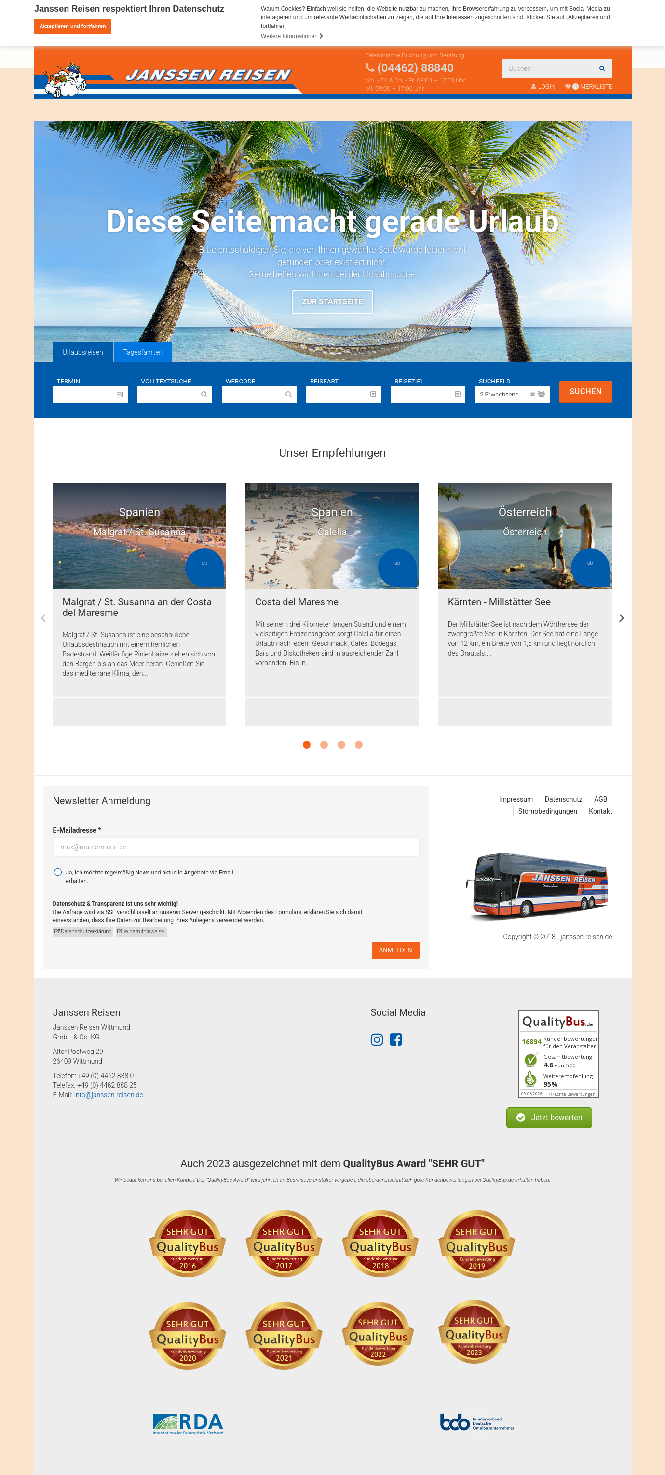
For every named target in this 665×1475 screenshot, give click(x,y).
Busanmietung (144, 109)
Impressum (516, 799)
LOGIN (543, 86)
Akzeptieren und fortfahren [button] (73, 26)
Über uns (207, 109)
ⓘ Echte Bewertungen (572, 1094)
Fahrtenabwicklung (281, 109)
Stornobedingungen (547, 811)
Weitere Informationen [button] (292, 36)
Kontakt (432, 109)
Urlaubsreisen (83, 352)
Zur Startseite (332, 301)
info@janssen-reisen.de (108, 1095)
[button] (549, 1117)
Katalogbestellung (368, 109)
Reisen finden (76, 109)
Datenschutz (564, 799)
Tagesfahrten (143, 352)
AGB (600, 799)
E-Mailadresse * (77, 830)
